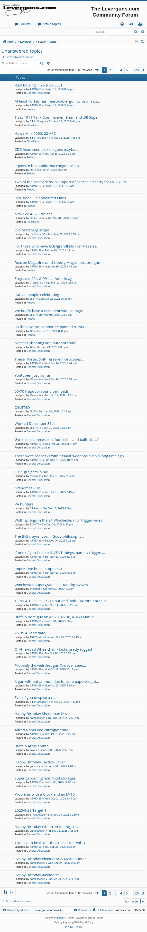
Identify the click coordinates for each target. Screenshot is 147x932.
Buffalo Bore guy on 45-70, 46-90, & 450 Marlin (54, 617)
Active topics (99, 24)
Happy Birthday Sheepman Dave (42, 713)
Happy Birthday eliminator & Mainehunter (50, 858)
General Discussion (38, 93)
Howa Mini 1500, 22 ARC (35, 133)
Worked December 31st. (35, 423)
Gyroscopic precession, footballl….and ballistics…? (57, 439)
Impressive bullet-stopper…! (38, 568)
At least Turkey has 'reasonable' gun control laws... (57, 101)
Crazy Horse (37, 218)
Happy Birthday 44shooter (37, 875)
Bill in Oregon (38, 121)
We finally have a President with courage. (49, 310)
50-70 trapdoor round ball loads (42, 391)
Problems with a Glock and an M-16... (46, 794)
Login (9, 31)
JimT (33, 411)
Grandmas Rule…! (30, 488)
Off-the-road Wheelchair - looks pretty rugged (53, 649)
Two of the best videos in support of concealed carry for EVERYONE (71, 182)
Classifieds (33, 125)
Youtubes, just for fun (33, 375)
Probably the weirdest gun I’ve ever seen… (50, 665)
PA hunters (24, 504)
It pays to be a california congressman (47, 165)
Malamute (35, 379)
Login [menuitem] (132, 25)
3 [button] (116, 70)
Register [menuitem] (141, 25)
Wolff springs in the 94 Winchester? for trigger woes (58, 520)
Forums (72, 24)
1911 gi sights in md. (32, 472)
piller (32, 298)
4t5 (31, 170)
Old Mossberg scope (32, 230)
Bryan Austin (37, 814)
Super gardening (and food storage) (45, 778)
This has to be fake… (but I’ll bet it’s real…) (50, 842)
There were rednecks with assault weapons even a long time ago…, (71, 456)
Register (25, 31)
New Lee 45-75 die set (33, 214)
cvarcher (35, 589)
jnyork (33, 750)
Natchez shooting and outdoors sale (45, 343)
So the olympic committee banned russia (49, 326)
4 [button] (121, 70)
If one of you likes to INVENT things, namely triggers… (60, 552)
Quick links (8, 25)
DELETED (22, 407)
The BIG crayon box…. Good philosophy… (49, 536)
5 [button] (127, 70)
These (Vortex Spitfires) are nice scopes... (49, 359)
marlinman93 (37, 234)
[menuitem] (122, 24)
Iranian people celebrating (37, 294)
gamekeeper (37, 718)
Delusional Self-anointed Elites (40, 198)
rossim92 (35, 476)
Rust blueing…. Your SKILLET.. (39, 85)
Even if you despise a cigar (37, 697)
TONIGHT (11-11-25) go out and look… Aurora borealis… (62, 601)
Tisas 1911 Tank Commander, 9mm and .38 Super (57, 117)
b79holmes (36, 282)
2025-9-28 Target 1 (30, 810)
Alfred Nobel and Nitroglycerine (41, 730)
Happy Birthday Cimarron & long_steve (47, 826)
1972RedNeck (38, 637)
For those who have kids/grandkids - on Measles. (56, 246)
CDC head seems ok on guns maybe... (46, 149)
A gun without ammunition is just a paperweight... (57, 681)
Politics (31, 109)
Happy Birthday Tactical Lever (40, 762)
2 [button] (110, 70)
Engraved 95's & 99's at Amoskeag (43, 278)
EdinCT (34, 524)
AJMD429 (35, 89)
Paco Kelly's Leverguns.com (35, 24)
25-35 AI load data (30, 633)
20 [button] (137, 70)
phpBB (60, 918)
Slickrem (35, 508)
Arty (65, 923)
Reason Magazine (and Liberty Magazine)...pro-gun (57, 262)
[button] (96, 70)
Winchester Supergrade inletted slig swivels (51, 584)
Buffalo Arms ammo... (33, 746)
